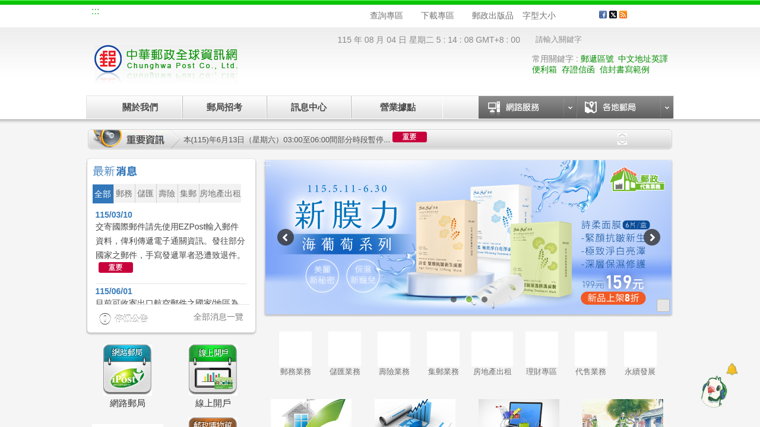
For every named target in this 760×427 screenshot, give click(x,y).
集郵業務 (443, 354)
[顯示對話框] (731, 369)
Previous (622, 135)
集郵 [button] (188, 193)
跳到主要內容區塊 (6, 6)
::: (95, 11)
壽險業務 (394, 354)
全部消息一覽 (218, 316)
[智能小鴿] (712, 391)
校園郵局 (197, 13)
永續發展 (640, 354)
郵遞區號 (597, 58)
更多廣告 (663, 305)
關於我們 (140, 107)
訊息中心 (309, 107)
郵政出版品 (493, 15)
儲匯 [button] (145, 193)
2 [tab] (469, 299)
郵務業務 (295, 354)
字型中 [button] (574, 15)
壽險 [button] (167, 193)
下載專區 (437, 15)
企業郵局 (157, 13)
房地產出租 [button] (220, 193)
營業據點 (397, 107)
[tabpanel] (468, 237)
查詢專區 (386, 15)
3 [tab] (484, 299)
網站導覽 (117, 13)
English (317, 13)
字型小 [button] (563, 15)
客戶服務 (653, 19)
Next (622, 143)
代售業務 (591, 354)
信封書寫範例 (625, 69)
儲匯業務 (344, 354)
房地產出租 (492, 354)
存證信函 (578, 69)
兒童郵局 (236, 13)
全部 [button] (102, 194)
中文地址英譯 (643, 58)
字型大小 (539, 15)
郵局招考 (224, 107)
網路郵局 (276, 13)
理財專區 (541, 354)
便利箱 (544, 69)
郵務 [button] (124, 193)
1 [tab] (454, 299)
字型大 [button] (585, 15)
